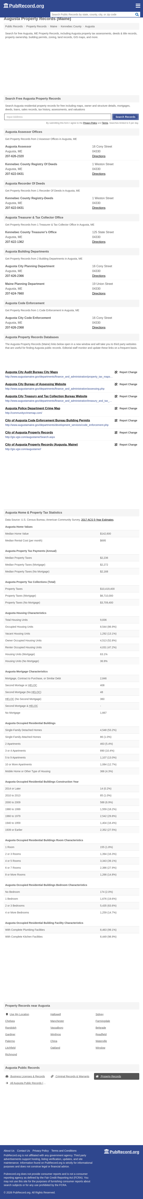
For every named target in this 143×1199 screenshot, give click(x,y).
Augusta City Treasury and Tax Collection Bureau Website (46, 396)
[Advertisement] (71, 67)
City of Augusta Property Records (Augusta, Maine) (41, 444)
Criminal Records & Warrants (69, 1076)
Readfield (101, 1034)
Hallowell (55, 1014)
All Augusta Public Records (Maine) (27, 1083)
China (53, 1041)
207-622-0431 (14, 173)
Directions (98, 156)
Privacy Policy (90, 123)
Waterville (101, 1041)
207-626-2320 (14, 156)
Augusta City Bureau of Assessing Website (35, 384)
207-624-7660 (14, 293)
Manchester (57, 1021)
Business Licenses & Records (25, 1076)
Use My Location (17, 1014)
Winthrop (55, 1034)
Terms (105, 123)
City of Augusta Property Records (29, 432)
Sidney (100, 1014)
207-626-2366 (14, 275)
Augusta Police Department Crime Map (32, 408)
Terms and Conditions (64, 1150)
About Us (9, 1150)
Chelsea (10, 1021)
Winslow (100, 1047)
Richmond (11, 1054)
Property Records (108, 1076)
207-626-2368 (14, 327)
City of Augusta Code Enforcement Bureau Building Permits (47, 420)
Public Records (14, 26)
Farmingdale (103, 1021)
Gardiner (10, 1034)
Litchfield (10, 1047)
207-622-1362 (14, 241)
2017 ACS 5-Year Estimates (97, 519)
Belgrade (101, 1027)
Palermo (10, 1041)
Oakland (55, 1047)
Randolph (10, 1027)
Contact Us (23, 1150)
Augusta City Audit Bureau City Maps (31, 372)
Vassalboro (56, 1027)
